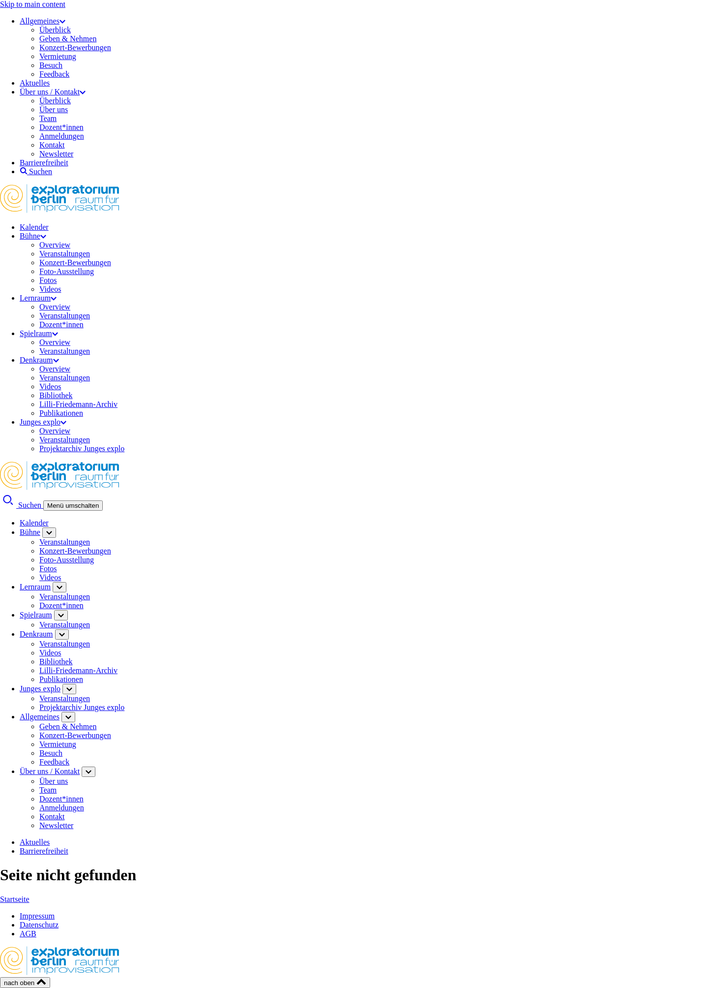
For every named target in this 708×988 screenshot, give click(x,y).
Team (48, 118)
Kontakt (52, 145)
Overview (54, 245)
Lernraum (38, 298)
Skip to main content (32, 4)
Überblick (55, 30)
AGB (28, 933)
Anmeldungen (61, 136)
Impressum (37, 916)
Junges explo (43, 422)
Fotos (48, 280)
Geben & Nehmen (67, 38)
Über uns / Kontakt (53, 92)
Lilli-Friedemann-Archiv (78, 404)
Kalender (34, 227)
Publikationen (61, 413)
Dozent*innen (61, 127)
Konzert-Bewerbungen (75, 47)
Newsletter (56, 154)
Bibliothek (56, 395)
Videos (50, 289)
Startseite (15, 899)
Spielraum (39, 333)
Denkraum (39, 360)
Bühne (33, 236)
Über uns (53, 109)
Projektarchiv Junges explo (81, 448)
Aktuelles (35, 83)
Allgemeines (42, 21)
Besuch (50, 65)
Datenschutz (39, 925)
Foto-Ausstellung (66, 271)
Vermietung (57, 56)
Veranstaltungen (64, 253)
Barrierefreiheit (44, 162)
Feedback (54, 74)
